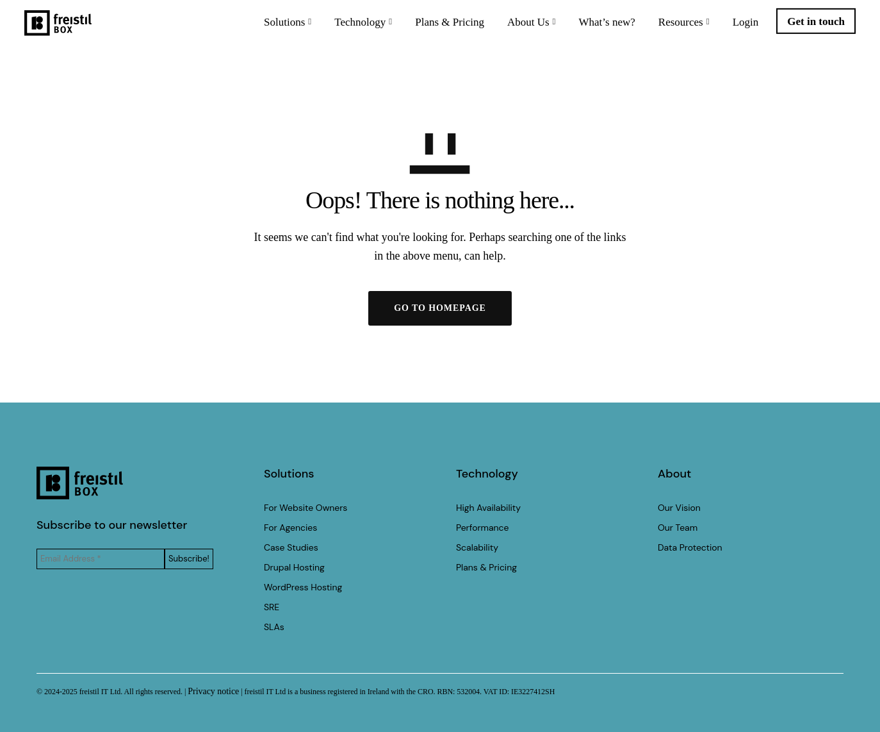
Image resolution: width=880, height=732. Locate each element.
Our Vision (679, 507)
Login (734, 28)
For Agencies (290, 527)
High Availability (488, 507)
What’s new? (595, 28)
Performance (482, 527)
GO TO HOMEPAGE (439, 308)
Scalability (477, 547)
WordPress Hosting (303, 587)
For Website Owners (305, 507)
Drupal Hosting (294, 567)
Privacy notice (213, 691)
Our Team (677, 527)
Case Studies (291, 547)
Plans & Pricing (437, 28)
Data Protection (690, 547)
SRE (271, 607)
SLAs (274, 627)
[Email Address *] (101, 559)
